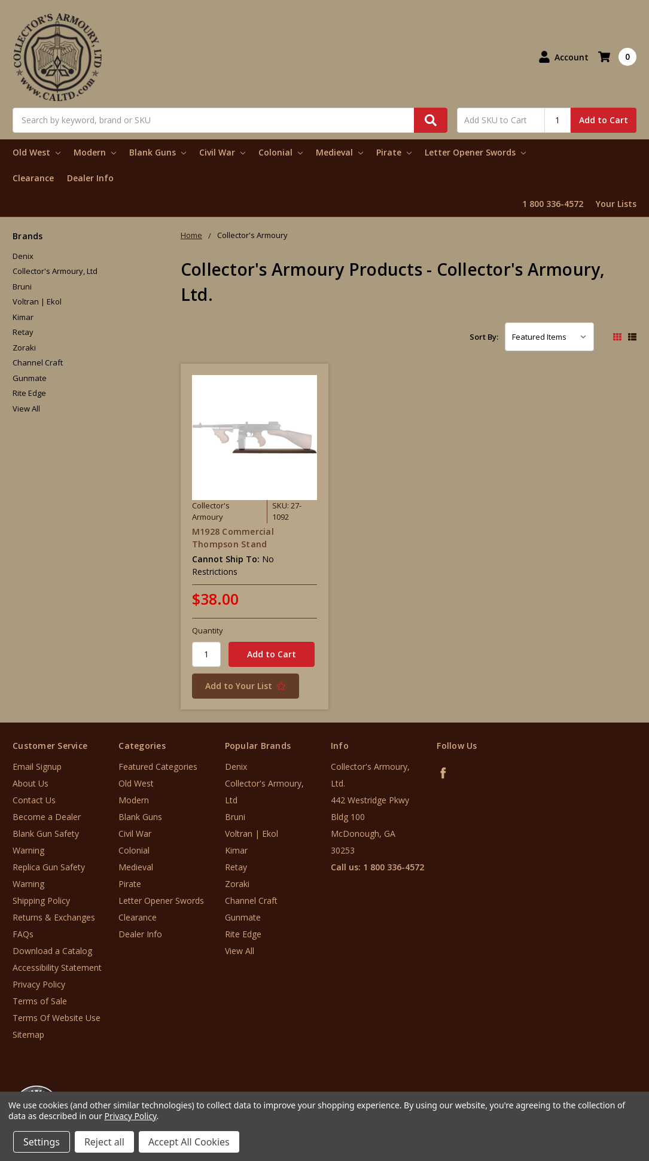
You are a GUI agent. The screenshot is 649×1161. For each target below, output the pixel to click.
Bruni (22, 286)
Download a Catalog (52, 950)
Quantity (207, 630)
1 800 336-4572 (552, 203)
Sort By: (484, 336)
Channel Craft (38, 362)
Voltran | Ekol (37, 301)
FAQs (23, 934)
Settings (41, 1141)
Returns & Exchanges (54, 917)
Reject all (104, 1141)
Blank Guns (157, 152)
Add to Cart (603, 120)
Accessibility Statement (57, 967)
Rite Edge (29, 393)
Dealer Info (90, 178)
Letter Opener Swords (475, 152)
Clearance (33, 178)
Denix (23, 256)
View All (26, 408)
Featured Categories (157, 766)
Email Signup (37, 766)
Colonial (280, 152)
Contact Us (34, 800)
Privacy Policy (39, 984)
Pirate (394, 152)
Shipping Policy (41, 900)
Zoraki (24, 347)
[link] (599, 1089)
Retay (23, 332)
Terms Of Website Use (56, 1017)
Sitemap (28, 1034)
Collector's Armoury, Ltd (55, 271)
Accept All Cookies (189, 1141)
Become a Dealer (47, 816)
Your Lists (616, 203)
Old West (36, 152)
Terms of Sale (40, 1001)
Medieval (339, 152)
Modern (95, 152)
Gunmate (30, 378)
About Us (30, 783)
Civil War (222, 152)
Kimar (23, 317)
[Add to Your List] (254, 686)
